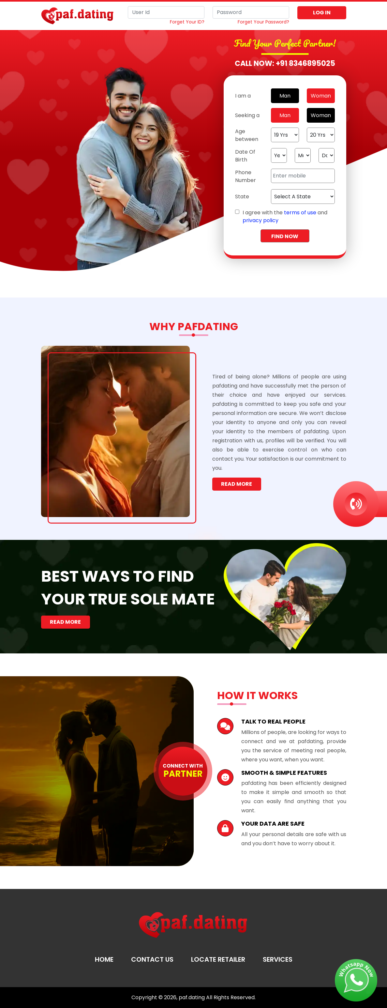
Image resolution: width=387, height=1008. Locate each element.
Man (284, 95)
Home (104, 959)
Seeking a (247, 115)
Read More (236, 484)
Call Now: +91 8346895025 (285, 63)
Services (277, 959)
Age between (246, 135)
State (242, 196)
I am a (243, 95)
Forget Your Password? (263, 22)
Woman (321, 95)
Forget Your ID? (187, 22)
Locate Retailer (218, 959)
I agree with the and (285, 216)
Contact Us (152, 959)
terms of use (300, 212)
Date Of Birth (245, 155)
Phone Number (245, 176)
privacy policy (260, 220)
